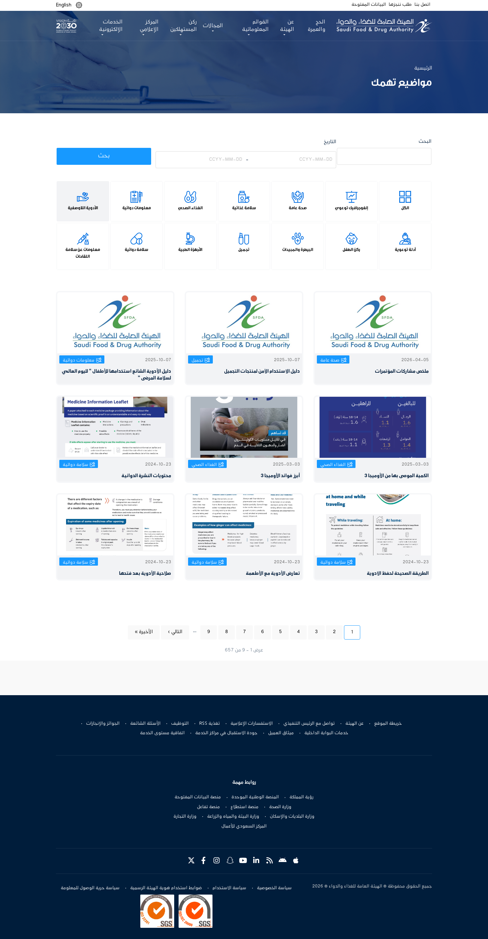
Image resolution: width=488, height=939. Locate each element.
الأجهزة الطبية (190, 249)
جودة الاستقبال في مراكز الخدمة (226, 733)
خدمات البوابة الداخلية (326, 733)
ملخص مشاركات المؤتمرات (402, 371)
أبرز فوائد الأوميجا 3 (280, 476)
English (64, 5)
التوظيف (180, 724)
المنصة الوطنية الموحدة (255, 797)
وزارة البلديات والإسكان (292, 817)
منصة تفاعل (208, 807)
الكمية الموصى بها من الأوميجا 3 (396, 476)
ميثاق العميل (281, 733)
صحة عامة (298, 208)
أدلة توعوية (405, 249)
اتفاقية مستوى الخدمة (162, 733)
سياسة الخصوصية (274, 888)
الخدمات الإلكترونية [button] (110, 26)
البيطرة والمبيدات (297, 249)
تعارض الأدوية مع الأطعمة (273, 573)
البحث (425, 141)
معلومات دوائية (136, 208)
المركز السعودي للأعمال (244, 826)
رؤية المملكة (301, 797)
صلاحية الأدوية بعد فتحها (145, 573)
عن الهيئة (354, 724)
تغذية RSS (209, 724)
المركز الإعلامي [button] (148, 26)
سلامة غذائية (244, 208)
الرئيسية (423, 68)
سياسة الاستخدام (229, 888)
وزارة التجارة (185, 817)
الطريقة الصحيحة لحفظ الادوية (398, 573)
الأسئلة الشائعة (145, 724)
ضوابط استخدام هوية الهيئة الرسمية (166, 888)
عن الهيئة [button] (286, 26)
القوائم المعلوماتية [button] (254, 26)
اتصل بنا (422, 5)
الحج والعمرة (315, 26)
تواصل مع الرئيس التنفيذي (309, 724)
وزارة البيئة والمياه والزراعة (233, 817)
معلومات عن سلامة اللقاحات (82, 253)
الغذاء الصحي (190, 208)
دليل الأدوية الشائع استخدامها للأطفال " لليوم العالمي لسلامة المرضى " (116, 374)
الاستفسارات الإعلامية (251, 724)
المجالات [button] (212, 25)
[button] (79, 5)
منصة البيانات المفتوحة (198, 797)
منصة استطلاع (244, 807)
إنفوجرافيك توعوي (351, 208)
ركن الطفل (351, 249)
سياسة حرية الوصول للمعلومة (90, 888)
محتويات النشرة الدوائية (146, 476)
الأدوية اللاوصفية (83, 208)
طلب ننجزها (400, 5)
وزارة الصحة (280, 807)
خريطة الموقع (388, 724)
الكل (405, 208)
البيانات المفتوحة (368, 5)
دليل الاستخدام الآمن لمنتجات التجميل (262, 371)
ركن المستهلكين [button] (182, 26)
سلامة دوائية (136, 249)
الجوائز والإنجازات (103, 724)
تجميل (243, 249)
